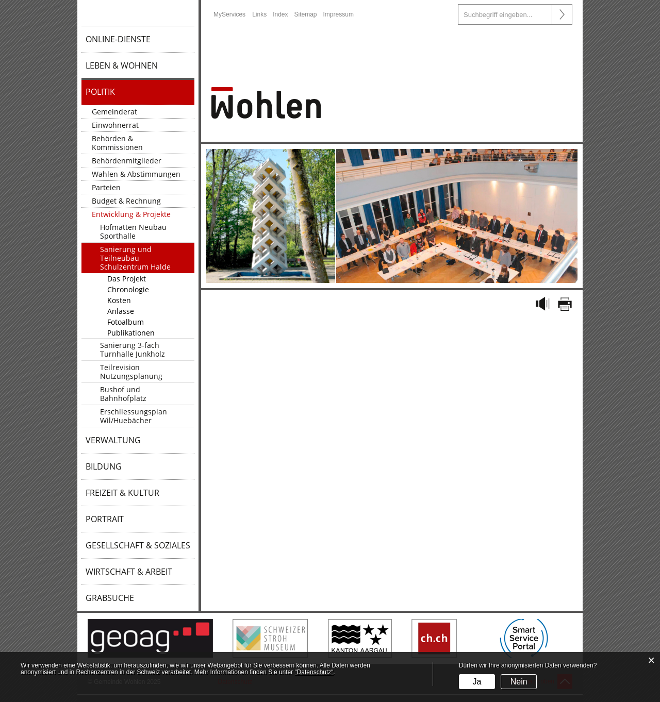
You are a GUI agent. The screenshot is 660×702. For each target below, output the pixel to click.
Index (280, 14)
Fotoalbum (125, 322)
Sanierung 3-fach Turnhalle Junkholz (132, 349)
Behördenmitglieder (126, 160)
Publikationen (131, 333)
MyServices (229, 14)
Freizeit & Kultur (122, 492)
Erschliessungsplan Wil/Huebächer (133, 416)
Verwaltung (113, 440)
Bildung (104, 466)
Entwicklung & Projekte (131, 214)
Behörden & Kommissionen (117, 142)
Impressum (338, 14)
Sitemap (305, 14)
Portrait (105, 519)
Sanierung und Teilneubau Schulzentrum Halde (135, 258)
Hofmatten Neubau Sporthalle (133, 231)
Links (259, 14)
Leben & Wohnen (122, 65)
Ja (476, 681)
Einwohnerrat (115, 125)
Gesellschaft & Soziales (138, 545)
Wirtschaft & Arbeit (129, 571)
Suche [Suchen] (562, 14)
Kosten (119, 300)
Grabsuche (110, 598)
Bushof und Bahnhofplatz (123, 394)
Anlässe (120, 311)
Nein (518, 681)
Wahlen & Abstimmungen (136, 174)
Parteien (106, 187)
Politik (100, 91)
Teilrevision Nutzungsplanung (131, 371)
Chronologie (128, 289)
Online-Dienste (118, 39)
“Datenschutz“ (314, 672)
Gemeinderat (114, 111)
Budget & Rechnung (126, 201)
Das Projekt (126, 278)
